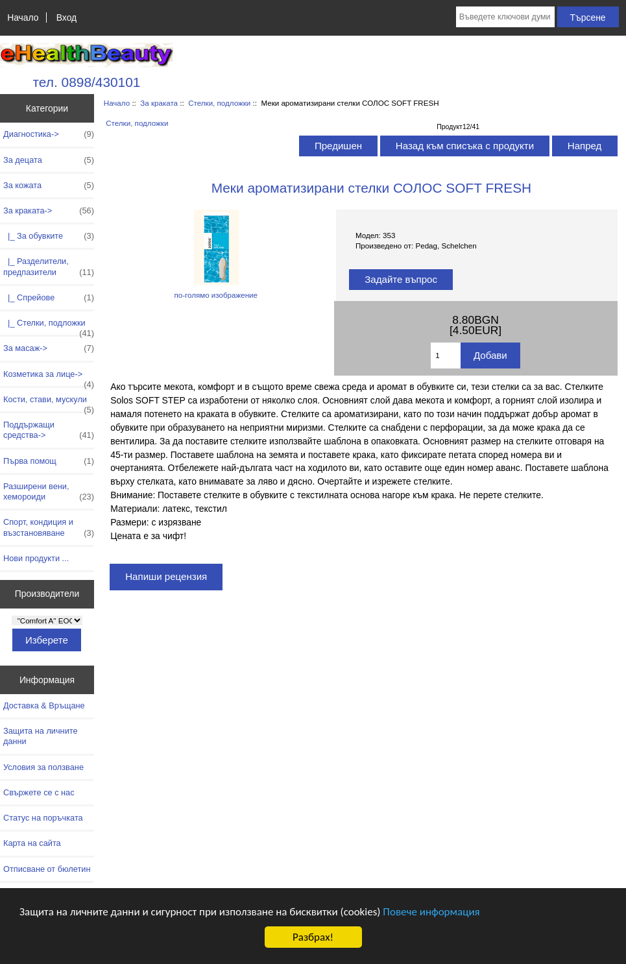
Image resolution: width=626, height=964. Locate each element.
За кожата (48, 185)
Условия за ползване (43, 767)
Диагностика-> (48, 134)
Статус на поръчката (43, 818)
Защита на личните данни (40, 736)
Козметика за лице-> (48, 377)
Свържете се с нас (39, 792)
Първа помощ (48, 461)
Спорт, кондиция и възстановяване (48, 527)
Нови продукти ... (36, 558)
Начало (22, 17)
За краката (159, 103)
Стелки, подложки (219, 103)
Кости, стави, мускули (48, 402)
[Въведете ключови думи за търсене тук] (505, 16)
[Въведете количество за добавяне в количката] (446, 355)
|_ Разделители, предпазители (48, 266)
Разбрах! (313, 937)
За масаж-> (48, 348)
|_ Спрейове (48, 298)
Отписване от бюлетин (46, 869)
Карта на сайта (32, 843)
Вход (66, 17)
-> (48, 211)
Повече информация (431, 912)
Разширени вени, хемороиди (48, 491)
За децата (48, 160)
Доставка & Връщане (44, 705)
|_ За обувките (48, 236)
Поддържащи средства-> (48, 430)
